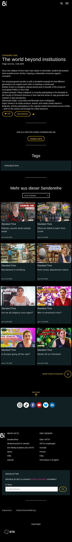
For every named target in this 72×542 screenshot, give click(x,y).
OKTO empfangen (48, 443)
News (9, 452)
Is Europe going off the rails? (15, 354)
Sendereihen (12, 439)
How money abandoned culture (52, 270)
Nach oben (36, 394)
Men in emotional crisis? (49, 313)
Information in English (49, 460)
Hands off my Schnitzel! (49, 354)
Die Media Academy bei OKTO (20, 448)
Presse (43, 452)
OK (63, 489)
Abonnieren (22, 114)
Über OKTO (45, 439)
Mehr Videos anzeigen (56, 374)
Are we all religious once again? (17, 313)
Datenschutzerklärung (26, 510)
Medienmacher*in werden (18, 443)
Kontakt (43, 448)
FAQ (42, 456)
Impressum (7, 510)
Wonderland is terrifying (13, 270)
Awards (10, 460)
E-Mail (8, 485)
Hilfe (9, 456)
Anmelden (36, 139)
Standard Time (9, 55)
